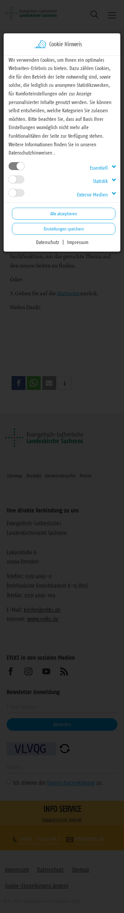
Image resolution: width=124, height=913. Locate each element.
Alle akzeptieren (63, 214)
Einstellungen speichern (64, 229)
